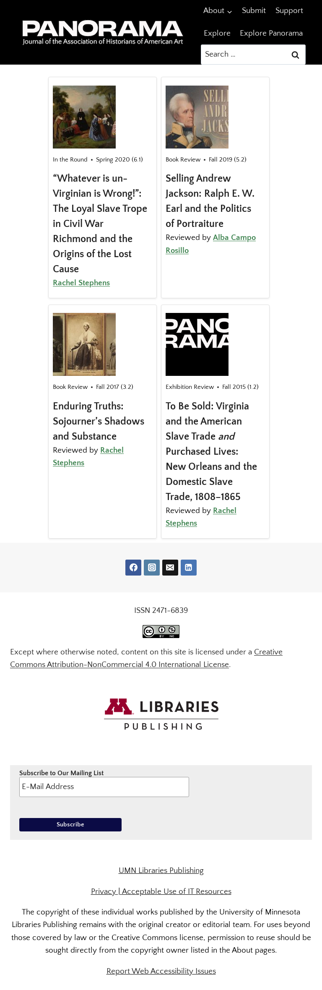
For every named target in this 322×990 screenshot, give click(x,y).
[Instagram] (152, 568)
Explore (217, 33)
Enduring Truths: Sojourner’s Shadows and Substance (98, 421)
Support (289, 10)
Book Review (183, 159)
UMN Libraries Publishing (161, 870)
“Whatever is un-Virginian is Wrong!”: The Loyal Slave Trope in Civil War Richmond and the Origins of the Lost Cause (100, 224)
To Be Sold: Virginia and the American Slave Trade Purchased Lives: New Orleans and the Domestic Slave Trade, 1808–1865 (211, 452)
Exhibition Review (190, 387)
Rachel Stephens (81, 283)
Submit (254, 10)
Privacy (103, 891)
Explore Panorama (271, 33)
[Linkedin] (189, 568)
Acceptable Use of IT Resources (176, 891)
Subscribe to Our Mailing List (104, 783)
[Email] (170, 568)
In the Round (70, 159)
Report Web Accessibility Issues (161, 971)
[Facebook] (133, 568)
